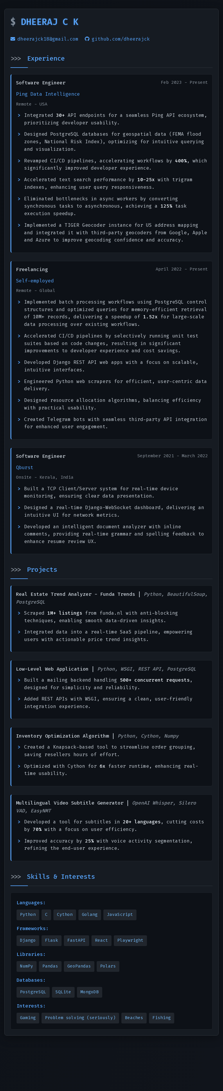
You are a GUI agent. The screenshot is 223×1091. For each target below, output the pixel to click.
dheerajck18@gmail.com (44, 39)
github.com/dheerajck (117, 39)
